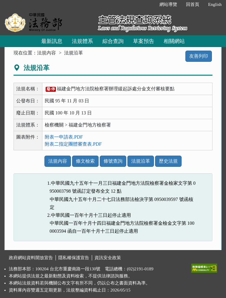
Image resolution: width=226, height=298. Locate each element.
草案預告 (143, 41)
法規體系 (82, 41)
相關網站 (174, 41)
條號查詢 (113, 161)
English (215, 4)
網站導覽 (168, 4)
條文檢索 (85, 161)
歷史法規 (168, 161)
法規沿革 (140, 161)
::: (149, 4)
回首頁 (192, 4)
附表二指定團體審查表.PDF (73, 143)
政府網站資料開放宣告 (31, 257)
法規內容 (46, 52)
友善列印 (198, 56)
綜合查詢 (113, 41)
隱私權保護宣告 (73, 257)
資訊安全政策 (107, 257)
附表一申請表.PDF (64, 136)
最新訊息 (51, 41)
